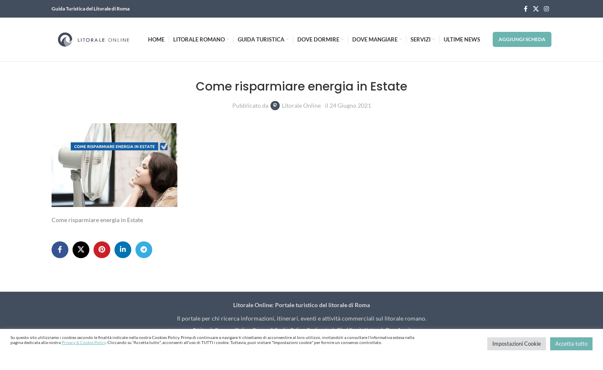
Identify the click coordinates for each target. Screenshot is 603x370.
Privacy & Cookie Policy (84, 342)
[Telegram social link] (143, 249)
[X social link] (535, 9)
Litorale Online (301, 105)
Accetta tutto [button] (571, 343)
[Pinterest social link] (102, 249)
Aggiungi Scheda (522, 39)
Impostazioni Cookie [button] (516, 343)
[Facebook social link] (525, 9)
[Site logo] (93, 38)
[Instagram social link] (546, 9)
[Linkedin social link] (122, 249)
